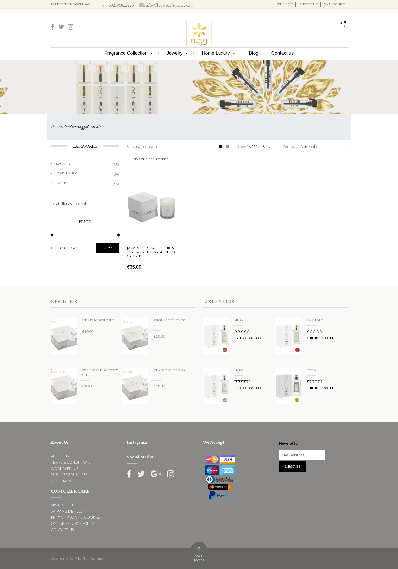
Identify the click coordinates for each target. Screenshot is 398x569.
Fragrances (64, 164)
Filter (108, 248)
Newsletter (289, 443)
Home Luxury (219, 53)
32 (256, 146)
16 (249, 146)
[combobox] (323, 146)
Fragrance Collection (129, 53)
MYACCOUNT (334, 4)
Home (55, 127)
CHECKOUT (308, 4)
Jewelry (178, 53)
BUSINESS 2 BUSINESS (69, 474)
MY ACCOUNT (63, 505)
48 (263, 146)
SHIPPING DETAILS (67, 511)
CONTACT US (62, 529)
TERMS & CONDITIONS (70, 462)
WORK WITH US (64, 468)
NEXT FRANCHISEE (67, 481)
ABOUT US (60, 456)
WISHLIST (285, 4)
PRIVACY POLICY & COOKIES (76, 517)
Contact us (282, 53)
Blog (253, 53)
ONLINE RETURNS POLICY (73, 523)
